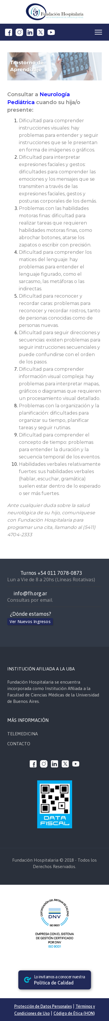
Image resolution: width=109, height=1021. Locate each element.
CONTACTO (18, 743)
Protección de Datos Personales (43, 1006)
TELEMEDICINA (22, 733)
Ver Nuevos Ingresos (30, 621)
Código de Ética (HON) (74, 1013)
